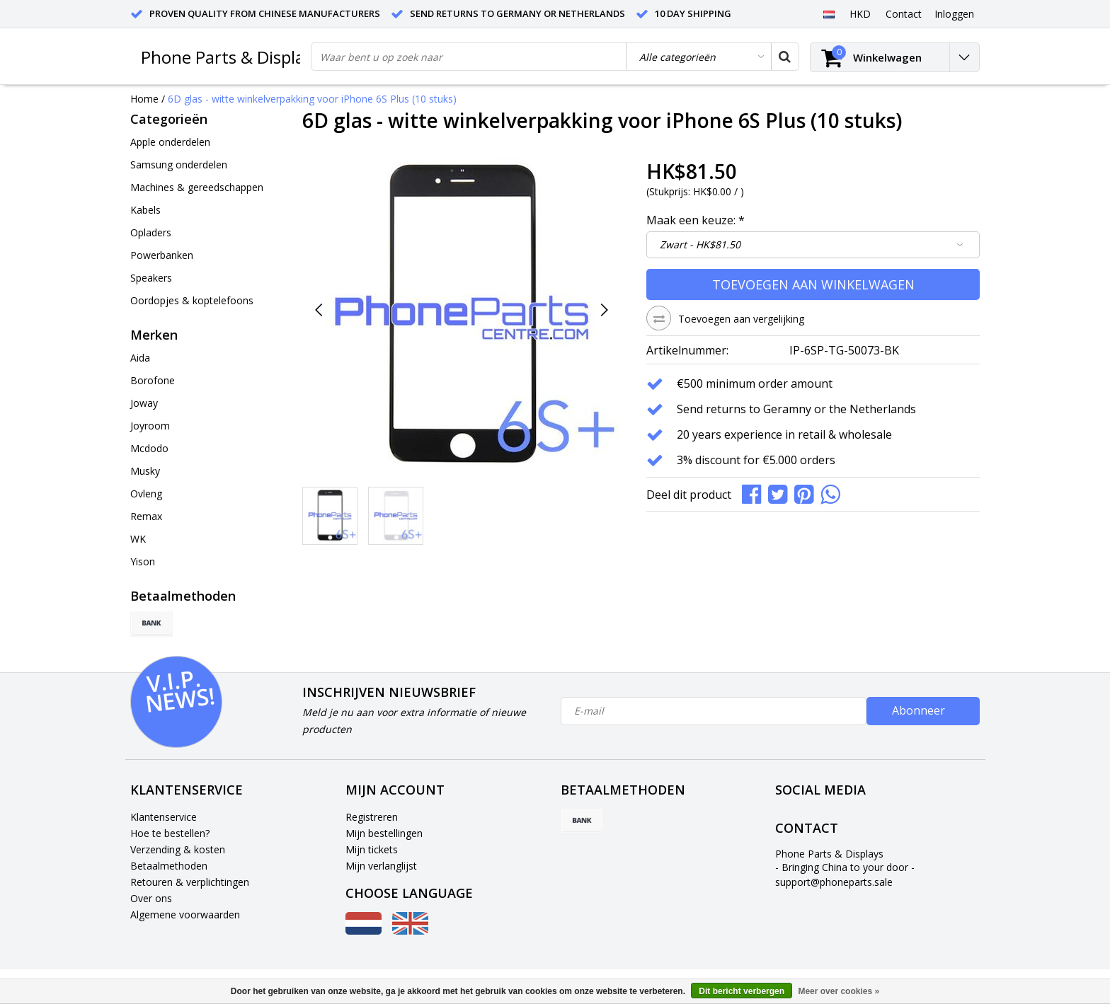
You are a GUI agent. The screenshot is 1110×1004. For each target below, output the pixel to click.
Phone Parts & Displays (231, 57)
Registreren (371, 817)
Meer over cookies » (838, 991)
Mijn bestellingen (384, 833)
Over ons (151, 898)
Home (144, 98)
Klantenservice (163, 817)
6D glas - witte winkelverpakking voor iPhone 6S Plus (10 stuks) (312, 98)
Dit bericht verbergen (741, 991)
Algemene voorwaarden (185, 914)
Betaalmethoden (168, 865)
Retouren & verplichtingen (189, 882)
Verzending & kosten (177, 849)
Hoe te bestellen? (170, 833)
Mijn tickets (371, 849)
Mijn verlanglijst (381, 865)
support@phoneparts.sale (834, 882)
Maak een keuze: (695, 220)
